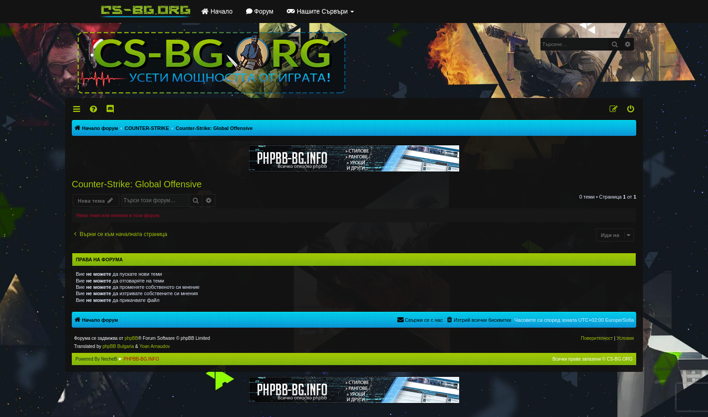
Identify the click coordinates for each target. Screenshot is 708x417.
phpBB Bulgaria (118, 346)
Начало (217, 11)
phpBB (131, 338)
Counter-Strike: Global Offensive (137, 184)
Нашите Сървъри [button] (320, 11)
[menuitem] (94, 109)
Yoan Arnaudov (155, 346)
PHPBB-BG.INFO (141, 359)
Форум (259, 11)
